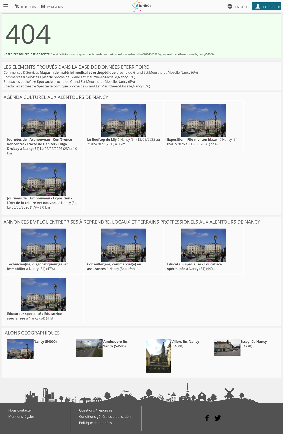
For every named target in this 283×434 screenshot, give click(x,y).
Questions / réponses (95, 410)
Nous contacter (20, 410)
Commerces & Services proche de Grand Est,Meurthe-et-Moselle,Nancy (97, 72)
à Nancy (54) (40, 144)
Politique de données (95, 422)
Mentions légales (21, 416)
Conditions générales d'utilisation (105, 416)
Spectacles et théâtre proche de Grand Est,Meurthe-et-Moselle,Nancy (66, 81)
